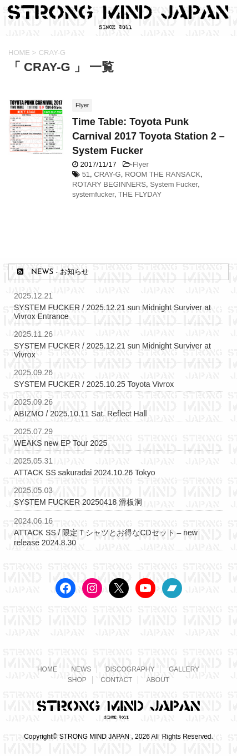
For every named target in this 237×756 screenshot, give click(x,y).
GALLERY (184, 669)
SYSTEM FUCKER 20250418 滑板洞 (78, 502)
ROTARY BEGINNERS (109, 184)
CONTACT (116, 680)
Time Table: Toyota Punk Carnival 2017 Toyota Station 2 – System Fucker (148, 136)
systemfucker (93, 194)
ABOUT (158, 680)
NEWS (81, 669)
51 (86, 174)
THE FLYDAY (140, 194)
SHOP (77, 680)
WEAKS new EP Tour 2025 (60, 443)
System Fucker (174, 184)
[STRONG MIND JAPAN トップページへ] (118, 25)
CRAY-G (107, 174)
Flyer (141, 164)
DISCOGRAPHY (130, 669)
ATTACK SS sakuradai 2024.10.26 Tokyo (84, 472)
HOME (47, 669)
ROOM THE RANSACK (162, 174)
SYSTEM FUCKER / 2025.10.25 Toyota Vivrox (94, 384)
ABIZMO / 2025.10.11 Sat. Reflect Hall (80, 413)
